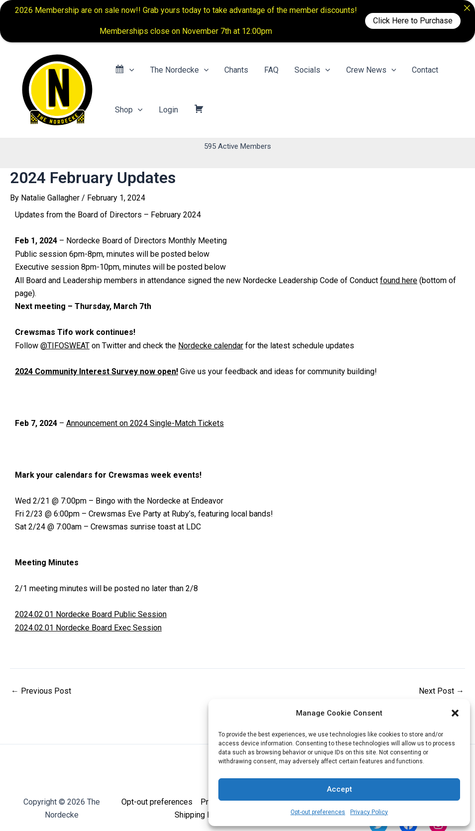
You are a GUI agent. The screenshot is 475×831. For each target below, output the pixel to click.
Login (168, 109)
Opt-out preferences (317, 812)
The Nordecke (179, 70)
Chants (236, 70)
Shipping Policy (202, 815)
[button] (455, 713)
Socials (312, 70)
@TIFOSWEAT (65, 345)
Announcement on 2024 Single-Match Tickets (145, 423)
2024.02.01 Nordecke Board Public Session (91, 614)
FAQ (271, 70)
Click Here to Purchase (413, 20)
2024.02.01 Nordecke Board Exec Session (88, 627)
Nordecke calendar (210, 345)
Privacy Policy (369, 812)
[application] (129, 70)
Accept (339, 789)
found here (398, 280)
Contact (425, 70)
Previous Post (41, 691)
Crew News (371, 70)
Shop (129, 110)
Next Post (441, 691)
